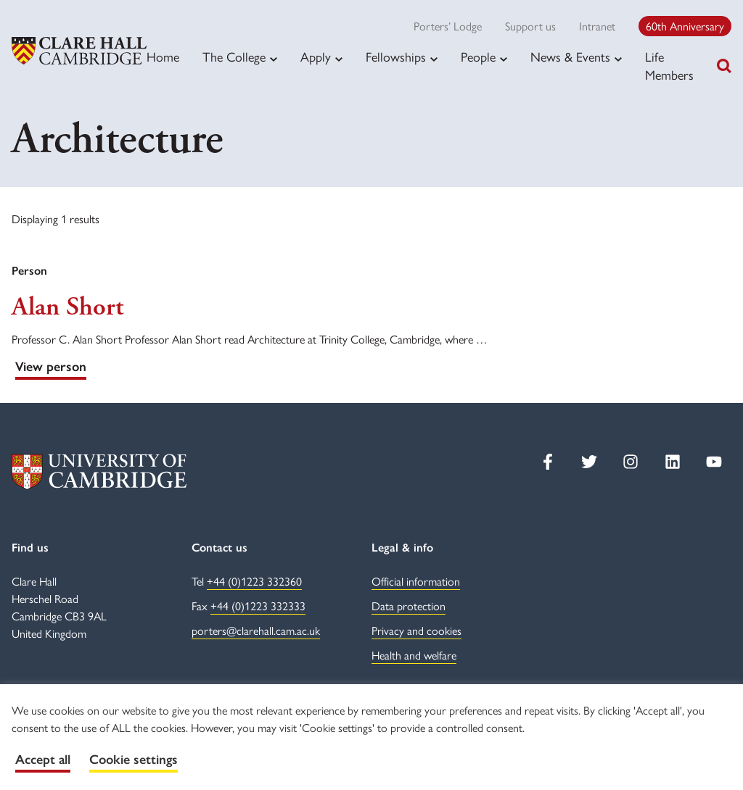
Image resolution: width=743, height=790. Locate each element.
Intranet (597, 25)
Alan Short (68, 307)
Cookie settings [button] (133, 760)
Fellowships (396, 56)
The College (234, 56)
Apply (315, 56)
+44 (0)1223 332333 (257, 605)
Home (163, 56)
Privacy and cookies (416, 630)
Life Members (669, 65)
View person (50, 367)
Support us (530, 25)
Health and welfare (414, 654)
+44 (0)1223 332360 (254, 581)
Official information (416, 581)
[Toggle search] (724, 66)
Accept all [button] (42, 760)
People (478, 56)
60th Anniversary (685, 25)
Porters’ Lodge (448, 25)
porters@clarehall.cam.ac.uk (256, 630)
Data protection (409, 605)
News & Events (570, 56)
